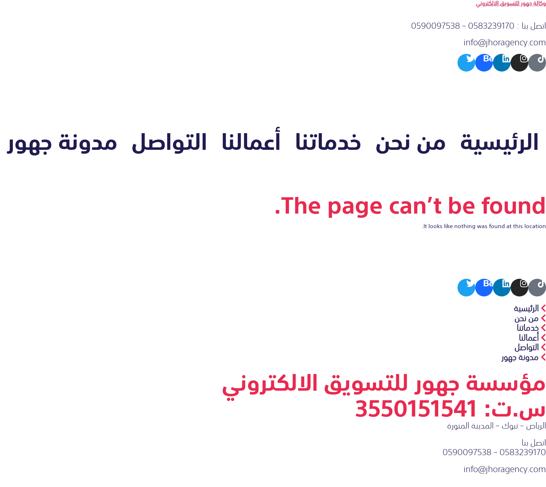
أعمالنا (251, 140)
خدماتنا (328, 140)
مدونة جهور (62, 140)
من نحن (411, 140)
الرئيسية (499, 140)
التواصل (169, 140)
